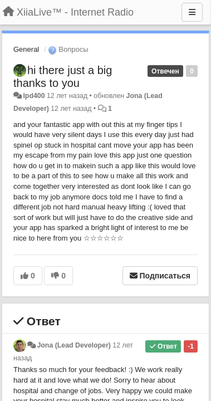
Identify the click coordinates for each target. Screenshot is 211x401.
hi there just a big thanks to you (62, 76)
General (26, 49)
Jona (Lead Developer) (73, 345)
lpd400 (34, 96)
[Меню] (192, 12)
